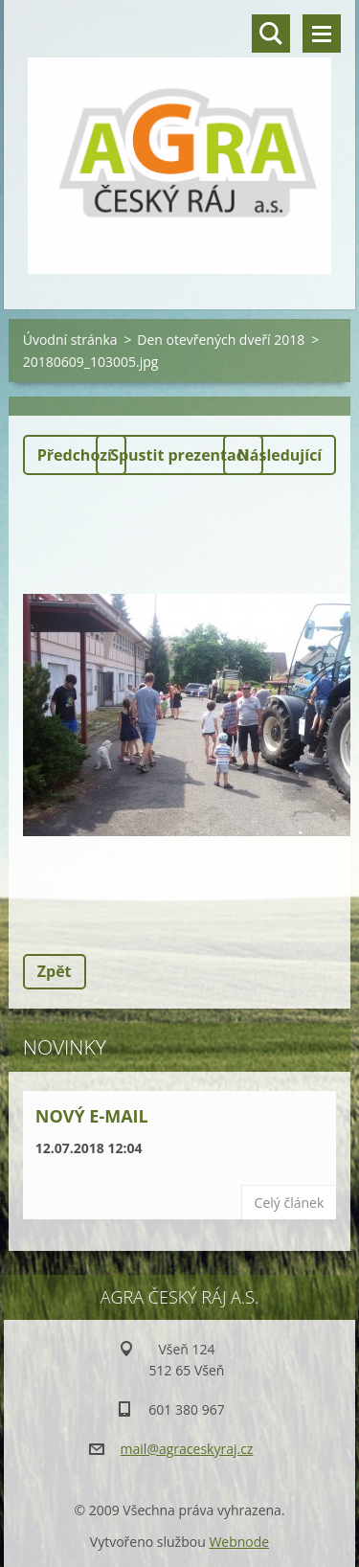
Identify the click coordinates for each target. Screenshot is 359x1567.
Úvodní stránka (70, 339)
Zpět (54, 971)
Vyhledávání (271, 33)
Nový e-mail (91, 1115)
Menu (322, 33)
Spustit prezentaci (179, 455)
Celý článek (290, 1202)
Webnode (239, 1542)
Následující (279, 455)
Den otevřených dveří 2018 (220, 339)
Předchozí (74, 455)
